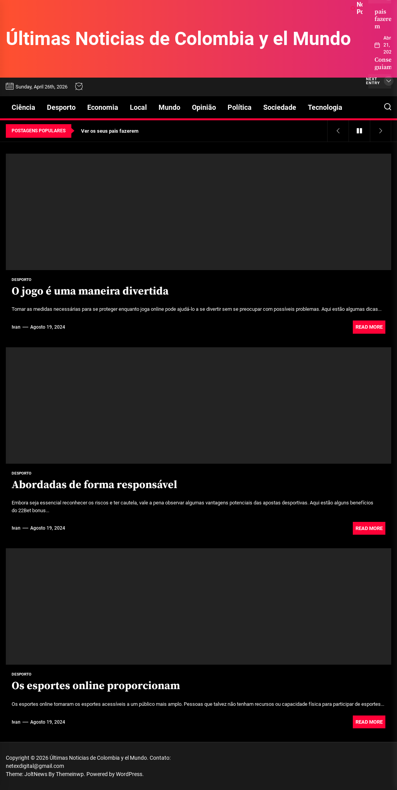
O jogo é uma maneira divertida (90, 291)
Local (138, 107)
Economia (102, 107)
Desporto (61, 107)
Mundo (169, 107)
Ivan (16, 327)
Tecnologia (325, 107)
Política (240, 107)
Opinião (204, 107)
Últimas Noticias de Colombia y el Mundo (178, 39)
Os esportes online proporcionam (96, 686)
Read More (369, 327)
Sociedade (279, 107)
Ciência (23, 107)
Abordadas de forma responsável (94, 485)
